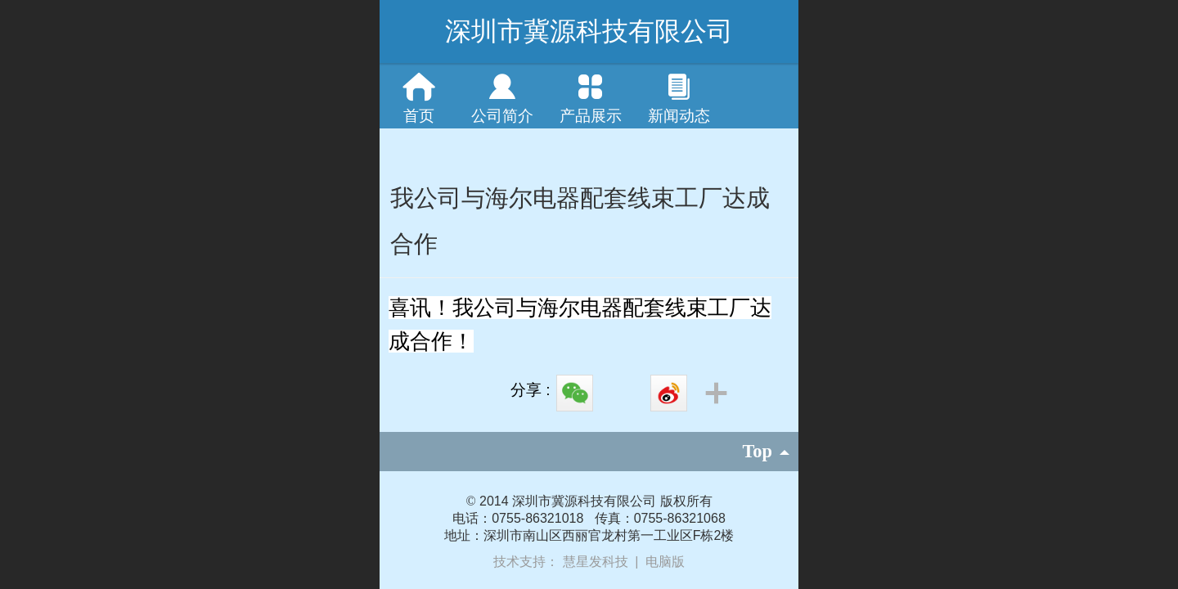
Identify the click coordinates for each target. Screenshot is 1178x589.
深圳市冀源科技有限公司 (589, 31)
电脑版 (665, 562)
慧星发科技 (597, 562)
